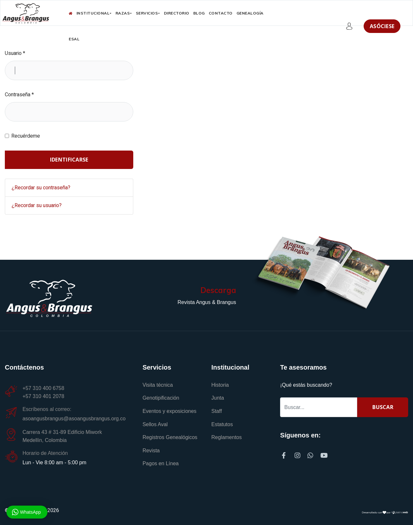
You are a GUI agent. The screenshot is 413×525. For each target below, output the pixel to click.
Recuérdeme (25, 136)
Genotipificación (161, 398)
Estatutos (222, 424)
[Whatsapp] (312, 453)
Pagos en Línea (161, 463)
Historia (220, 385)
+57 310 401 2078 (43, 396)
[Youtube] (324, 453)
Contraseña (19, 95)
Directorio (176, 13)
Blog (199, 13)
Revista (151, 450)
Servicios (147, 13)
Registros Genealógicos (170, 437)
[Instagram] (299, 453)
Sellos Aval (155, 424)
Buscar (382, 407)
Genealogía (250, 13)
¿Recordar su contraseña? (41, 188)
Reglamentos (226, 437)
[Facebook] (286, 453)
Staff (216, 411)
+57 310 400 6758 (45, 388)
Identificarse (69, 159)
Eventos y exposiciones (169, 411)
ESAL (74, 39)
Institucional (93, 13)
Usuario (15, 53)
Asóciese (382, 26)
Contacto (221, 13)
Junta (217, 398)
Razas (123, 13)
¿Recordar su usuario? (37, 205)
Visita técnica (158, 385)
